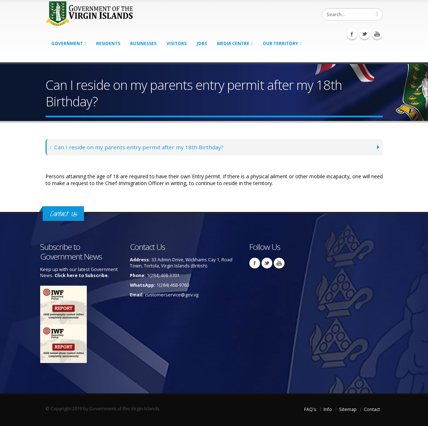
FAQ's (310, 409)
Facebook (352, 34)
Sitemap (348, 409)
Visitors (176, 43)
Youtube (377, 34)
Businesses (143, 43)
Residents (108, 43)
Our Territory (280, 43)
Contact (372, 409)
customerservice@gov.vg (171, 295)
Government (67, 43)
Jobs (202, 43)
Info (328, 409)
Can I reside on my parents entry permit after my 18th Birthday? (137, 147)
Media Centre (233, 43)
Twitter (364, 34)
